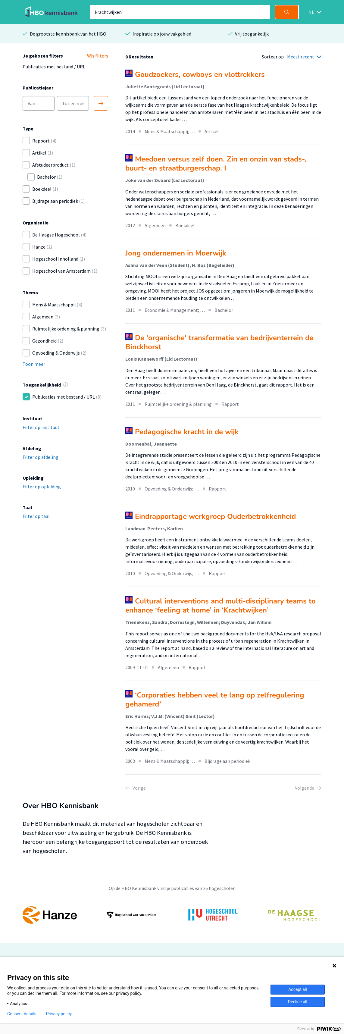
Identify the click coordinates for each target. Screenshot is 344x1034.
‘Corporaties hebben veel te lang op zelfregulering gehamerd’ (214, 699)
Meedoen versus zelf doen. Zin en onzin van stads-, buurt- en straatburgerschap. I (215, 163)
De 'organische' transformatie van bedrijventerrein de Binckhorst (219, 342)
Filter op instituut (41, 427)
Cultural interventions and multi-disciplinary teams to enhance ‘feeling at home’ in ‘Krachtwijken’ (220, 605)
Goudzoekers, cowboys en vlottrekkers (200, 74)
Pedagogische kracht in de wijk (187, 432)
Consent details (21, 1013)
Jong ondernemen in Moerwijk (175, 253)
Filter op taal (36, 516)
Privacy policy (59, 1013)
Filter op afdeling (40, 457)
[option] (172, 915)
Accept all (297, 989)
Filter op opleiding (42, 486)
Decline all (297, 1001)
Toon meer (34, 364)
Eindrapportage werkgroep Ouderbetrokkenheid (215, 516)
